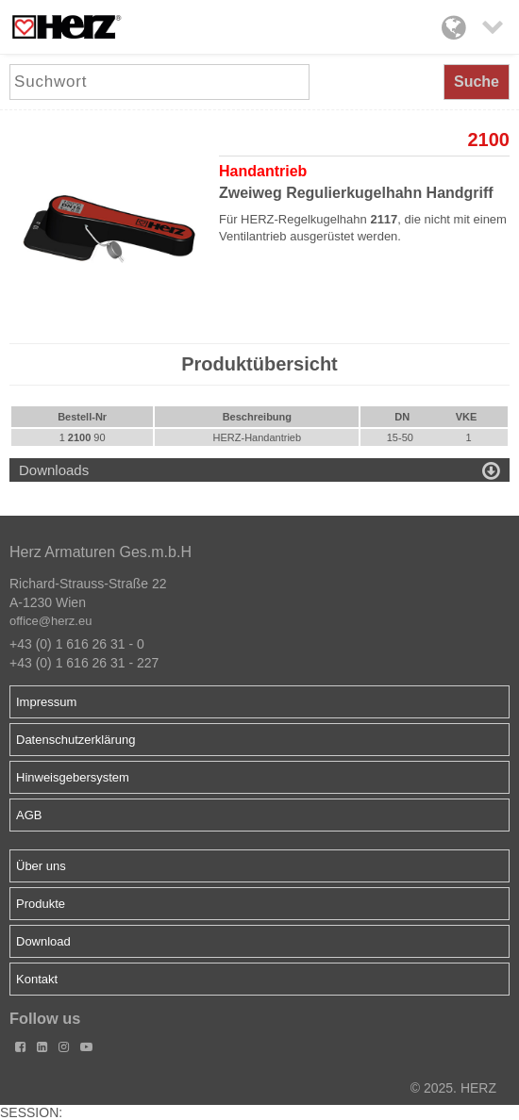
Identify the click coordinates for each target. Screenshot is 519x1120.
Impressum (46, 702)
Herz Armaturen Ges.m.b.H (100, 552)
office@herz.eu (50, 621)
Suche (476, 82)
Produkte (40, 904)
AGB (29, 815)
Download (43, 941)
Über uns (41, 866)
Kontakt (37, 979)
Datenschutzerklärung (75, 740)
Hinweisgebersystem (72, 777)
